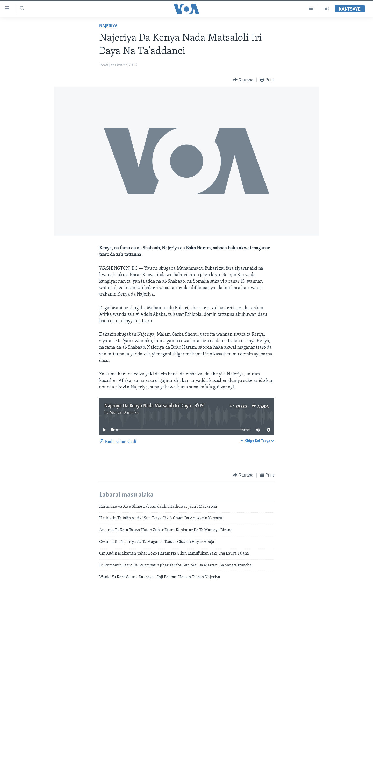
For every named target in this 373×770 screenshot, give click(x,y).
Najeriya (108, 26)
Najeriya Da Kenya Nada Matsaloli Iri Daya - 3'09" (154, 406)
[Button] (243, 79)
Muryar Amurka (124, 413)
